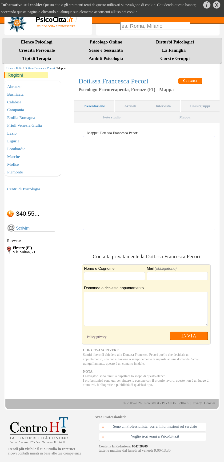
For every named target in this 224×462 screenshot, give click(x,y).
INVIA (188, 335)
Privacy (197, 403)
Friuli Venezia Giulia (24, 125)
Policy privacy (97, 337)
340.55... (28, 213)
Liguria (13, 141)
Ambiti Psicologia (106, 58)
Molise (13, 164)
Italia (19, 68)
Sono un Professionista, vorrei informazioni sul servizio (155, 426)
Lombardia (16, 148)
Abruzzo (14, 86)
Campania (15, 109)
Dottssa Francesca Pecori (40, 68)
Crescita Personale (37, 50)
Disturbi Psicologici (175, 41)
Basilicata (15, 94)
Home (10, 68)
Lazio (12, 133)
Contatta (190, 80)
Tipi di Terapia (36, 58)
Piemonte (15, 172)
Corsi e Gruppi (175, 58)
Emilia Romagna (21, 117)
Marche (13, 156)
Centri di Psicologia (23, 189)
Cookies (209, 403)
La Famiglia (175, 50)
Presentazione (94, 106)
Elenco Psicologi (36, 41)
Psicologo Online (106, 41)
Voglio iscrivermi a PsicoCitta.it (155, 436)
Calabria (14, 102)
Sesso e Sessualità (106, 50)
